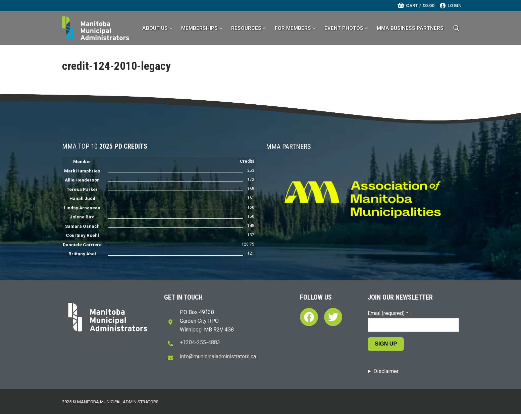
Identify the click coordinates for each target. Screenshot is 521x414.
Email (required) (388, 313)
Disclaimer (386, 371)
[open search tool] (456, 28)
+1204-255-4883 (200, 342)
